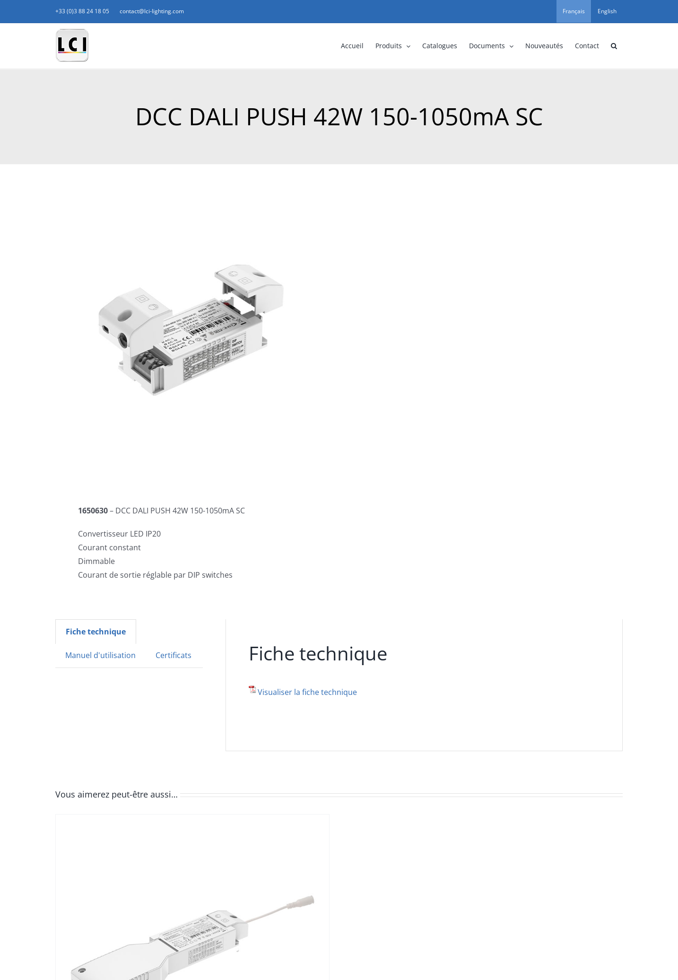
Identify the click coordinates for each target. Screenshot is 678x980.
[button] (614, 46)
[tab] (95, 631)
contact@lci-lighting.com (152, 11)
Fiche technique (96, 631)
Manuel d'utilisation (100, 655)
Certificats (173, 655)
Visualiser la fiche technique (307, 692)
